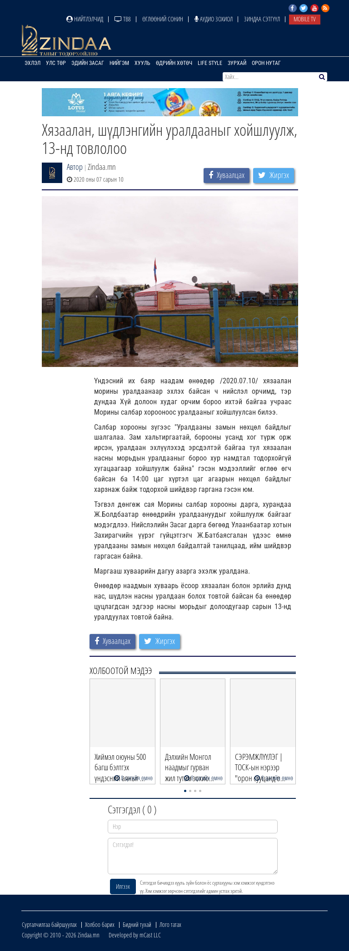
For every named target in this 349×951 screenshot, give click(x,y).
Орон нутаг (266, 63)
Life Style (210, 63)
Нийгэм (119, 63)
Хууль (142, 63)
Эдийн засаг (87, 63)
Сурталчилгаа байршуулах (49, 924)
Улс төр (56, 63)
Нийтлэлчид (84, 19)
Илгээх (123, 886)
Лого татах (170, 924)
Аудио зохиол (213, 19)
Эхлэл (32, 63)
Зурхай (237, 63)
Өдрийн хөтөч (174, 63)
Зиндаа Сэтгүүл (262, 19)
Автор (75, 166)
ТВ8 (123, 19)
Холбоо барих (100, 924)
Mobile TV (305, 19)
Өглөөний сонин (162, 19)
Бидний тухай (137, 924)
